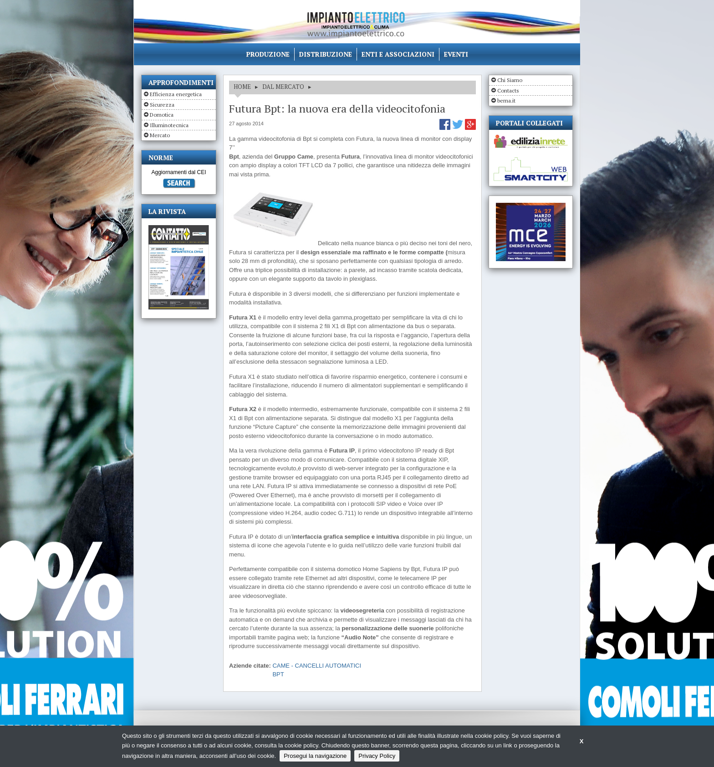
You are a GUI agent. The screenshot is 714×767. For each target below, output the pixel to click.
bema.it (506, 100)
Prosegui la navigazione (315, 755)
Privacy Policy (376, 755)
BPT (278, 674)
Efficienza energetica (176, 94)
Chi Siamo (509, 80)
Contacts (508, 90)
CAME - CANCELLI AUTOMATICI (316, 665)
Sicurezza (162, 104)
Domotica (161, 114)
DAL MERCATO (283, 86)
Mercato (160, 135)
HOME (242, 86)
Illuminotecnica (169, 125)
